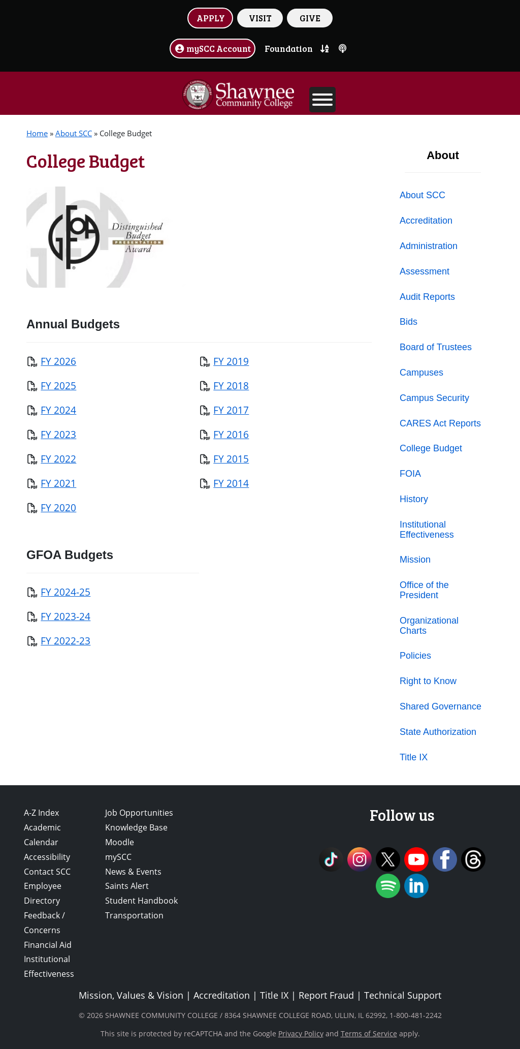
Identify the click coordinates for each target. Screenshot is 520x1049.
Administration (429, 246)
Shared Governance (440, 706)
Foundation (289, 48)
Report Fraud (326, 995)
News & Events (133, 871)
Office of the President (424, 590)
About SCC (73, 133)
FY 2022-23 (65, 640)
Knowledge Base (136, 827)
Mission (415, 559)
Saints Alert (127, 885)
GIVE (310, 18)
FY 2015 (231, 458)
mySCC (118, 856)
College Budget (431, 448)
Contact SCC (47, 871)
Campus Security (434, 398)
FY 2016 (231, 434)
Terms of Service (369, 1033)
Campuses (421, 372)
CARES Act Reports (440, 423)
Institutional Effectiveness (427, 529)
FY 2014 (231, 483)
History (414, 499)
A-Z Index (41, 812)
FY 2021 (58, 483)
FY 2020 (58, 507)
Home (37, 133)
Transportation (134, 915)
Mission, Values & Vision (131, 995)
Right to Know (428, 681)
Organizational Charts (429, 625)
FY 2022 (58, 458)
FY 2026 (58, 361)
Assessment (424, 271)
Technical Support (402, 995)
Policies (415, 656)
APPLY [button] (211, 18)
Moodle (119, 842)
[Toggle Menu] (322, 100)
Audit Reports (427, 297)
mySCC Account (212, 48)
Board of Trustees (436, 347)
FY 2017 (231, 410)
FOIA (410, 474)
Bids (408, 322)
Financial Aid (48, 944)
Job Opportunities (139, 812)
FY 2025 (58, 385)
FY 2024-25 (65, 591)
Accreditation (426, 220)
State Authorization (438, 732)
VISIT (260, 18)
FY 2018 (231, 385)
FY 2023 (58, 434)
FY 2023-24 (65, 616)
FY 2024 (58, 410)
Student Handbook (141, 900)
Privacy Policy (300, 1033)
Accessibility (47, 856)
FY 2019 (231, 361)
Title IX (414, 757)
